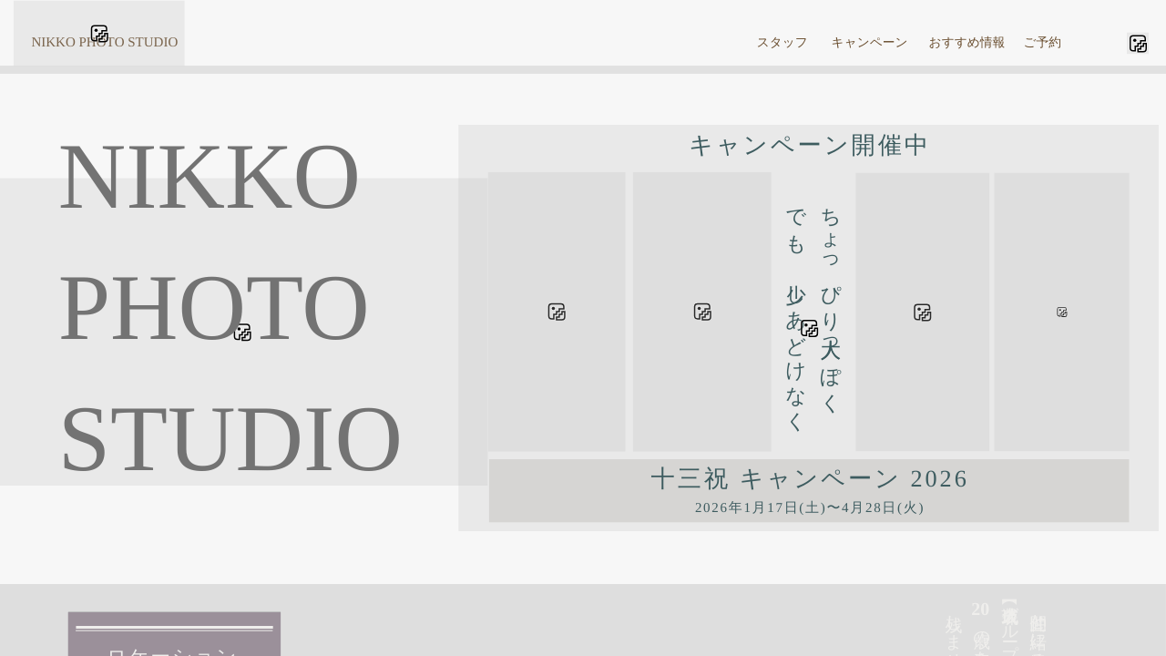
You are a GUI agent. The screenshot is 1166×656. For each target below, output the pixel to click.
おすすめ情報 (967, 43)
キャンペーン (870, 43)
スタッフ (782, 43)
